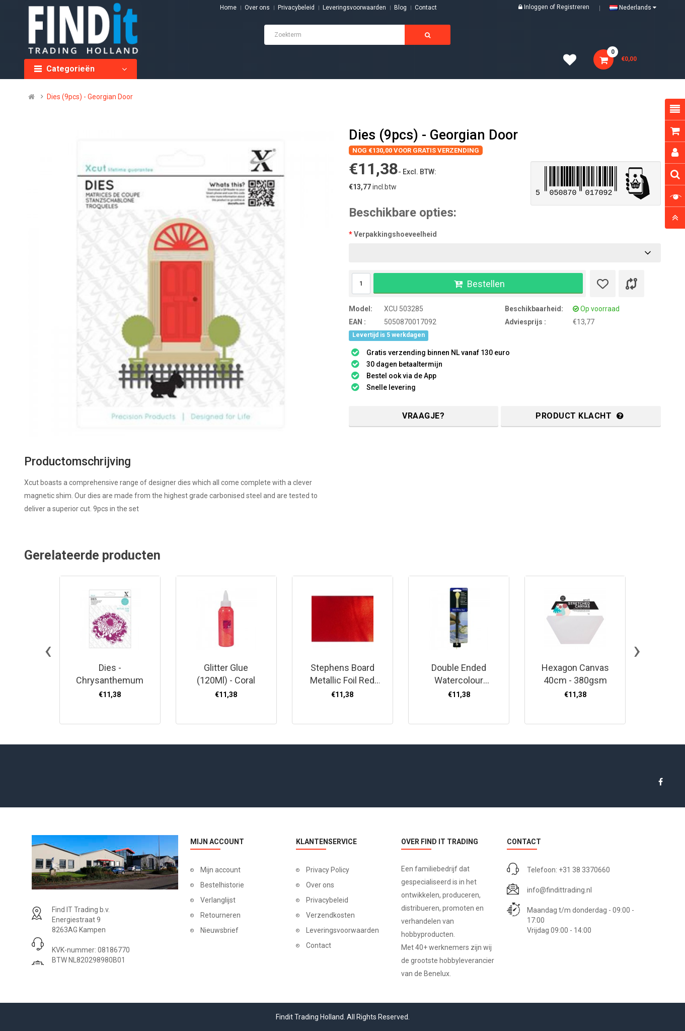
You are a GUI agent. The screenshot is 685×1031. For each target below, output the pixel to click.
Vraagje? (423, 416)
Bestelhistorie (222, 885)
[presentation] (48, 650)
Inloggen (537, 7)
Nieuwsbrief (219, 930)
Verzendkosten (330, 915)
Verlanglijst (218, 900)
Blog (400, 8)
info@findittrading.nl (559, 890)
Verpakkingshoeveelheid (395, 234)
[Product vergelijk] (631, 283)
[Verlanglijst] (603, 283)
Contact (318, 945)
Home (228, 8)
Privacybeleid (296, 8)
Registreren (573, 7)
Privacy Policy (327, 870)
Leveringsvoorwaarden (354, 8)
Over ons (257, 8)
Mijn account (220, 870)
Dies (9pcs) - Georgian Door (90, 96)
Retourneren (220, 915)
